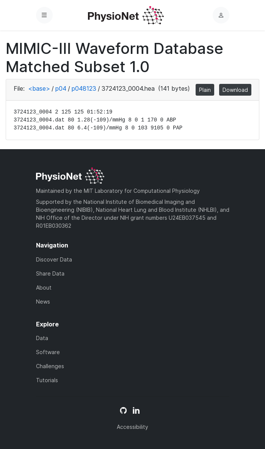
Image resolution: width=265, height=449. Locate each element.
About (44, 287)
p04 (60, 88)
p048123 (84, 88)
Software (48, 352)
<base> (39, 88)
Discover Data (54, 259)
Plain (205, 90)
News (43, 301)
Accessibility (132, 427)
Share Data (50, 273)
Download (235, 90)
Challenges (50, 366)
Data (42, 338)
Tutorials (47, 380)
